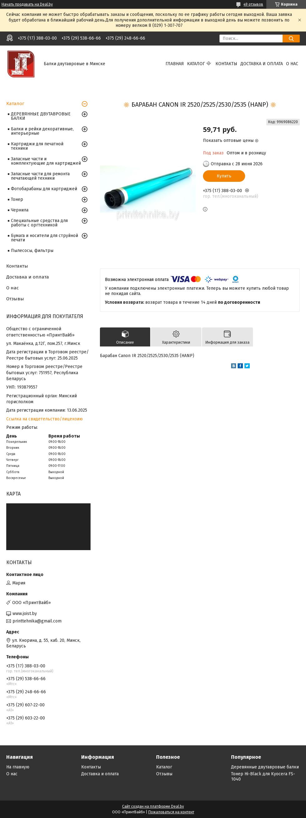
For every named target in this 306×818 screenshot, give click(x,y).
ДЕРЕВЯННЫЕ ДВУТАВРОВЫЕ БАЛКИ (41, 116)
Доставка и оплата (261, 63)
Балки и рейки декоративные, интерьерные (42, 131)
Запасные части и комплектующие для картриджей (46, 161)
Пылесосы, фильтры (32, 250)
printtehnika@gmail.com (37, 621)
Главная (174, 63)
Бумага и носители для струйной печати (44, 238)
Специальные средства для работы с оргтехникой (39, 223)
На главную (17, 767)
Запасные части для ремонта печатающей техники (40, 176)
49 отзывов (253, 4)
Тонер (17, 199)
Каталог (196, 63)
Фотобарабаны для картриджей (44, 188)
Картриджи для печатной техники (37, 146)
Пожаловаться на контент (171, 812)
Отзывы (15, 299)
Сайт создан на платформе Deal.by (153, 806)
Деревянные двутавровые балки (265, 767)
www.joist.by (24, 613)
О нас (292, 63)
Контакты (226, 63)
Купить (224, 176)
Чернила (19, 210)
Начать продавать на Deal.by (27, 4)
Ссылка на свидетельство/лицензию (44, 419)
